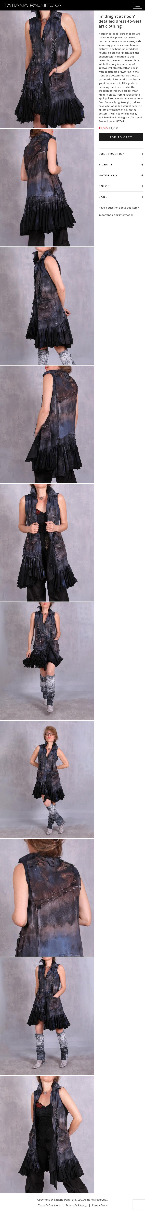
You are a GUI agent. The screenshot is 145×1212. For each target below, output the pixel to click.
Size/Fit (121, 164)
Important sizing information (116, 215)
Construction (121, 153)
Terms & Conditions (49, 1205)
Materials (121, 175)
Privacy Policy (99, 1205)
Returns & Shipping (76, 1205)
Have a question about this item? (119, 207)
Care (121, 196)
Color (121, 186)
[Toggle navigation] (137, 5)
